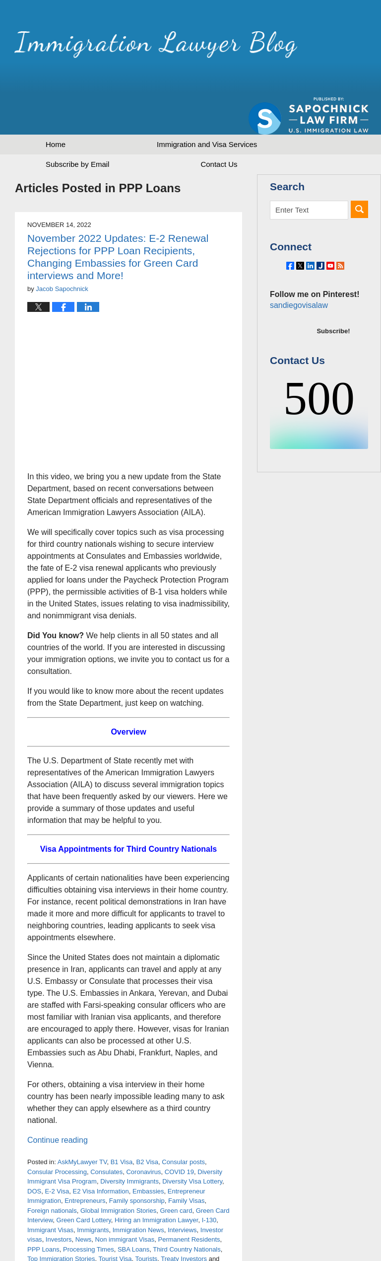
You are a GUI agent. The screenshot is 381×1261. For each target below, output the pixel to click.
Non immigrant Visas (125, 1204)
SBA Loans (133, 1214)
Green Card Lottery (84, 1185)
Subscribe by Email (77, 129)
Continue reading (57, 1105)
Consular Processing (57, 1137)
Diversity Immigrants (129, 1146)
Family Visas (186, 1166)
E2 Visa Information (101, 1156)
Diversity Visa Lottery (192, 1146)
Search (359, 174)
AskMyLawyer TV (82, 1127)
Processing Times (88, 1214)
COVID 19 (179, 1137)
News (83, 1204)
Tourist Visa (115, 1224)
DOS (34, 1156)
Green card (176, 1176)
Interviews (182, 1195)
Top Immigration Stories (61, 1224)
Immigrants (93, 1195)
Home (55, 109)
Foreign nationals (52, 1176)
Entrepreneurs (84, 1166)
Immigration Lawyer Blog (120, 47)
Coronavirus (143, 1137)
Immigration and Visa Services (207, 109)
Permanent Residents (189, 1204)
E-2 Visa (57, 1156)
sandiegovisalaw (297, 293)
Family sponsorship (137, 1166)
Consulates (106, 1137)
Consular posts (183, 1127)
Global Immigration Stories (118, 1176)
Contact (218, 129)
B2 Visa (147, 1127)
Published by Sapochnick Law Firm (309, 50)
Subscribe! (333, 318)
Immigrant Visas (50, 1195)
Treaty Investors (184, 1224)
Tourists (146, 1224)
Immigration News (138, 1195)
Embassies (148, 1156)
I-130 (209, 1185)
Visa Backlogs (47, 1234)
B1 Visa (122, 1127)
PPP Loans (43, 1214)
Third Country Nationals (187, 1214)
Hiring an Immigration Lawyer (156, 1185)
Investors (59, 1204)
